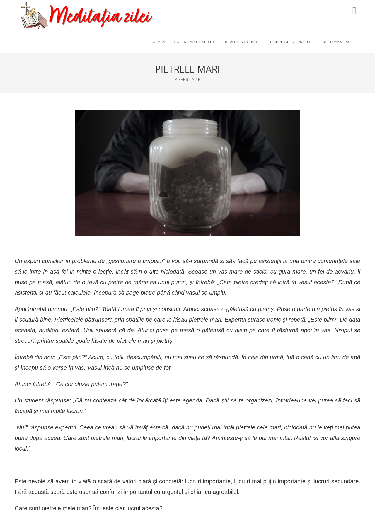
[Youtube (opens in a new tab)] (354, 10)
